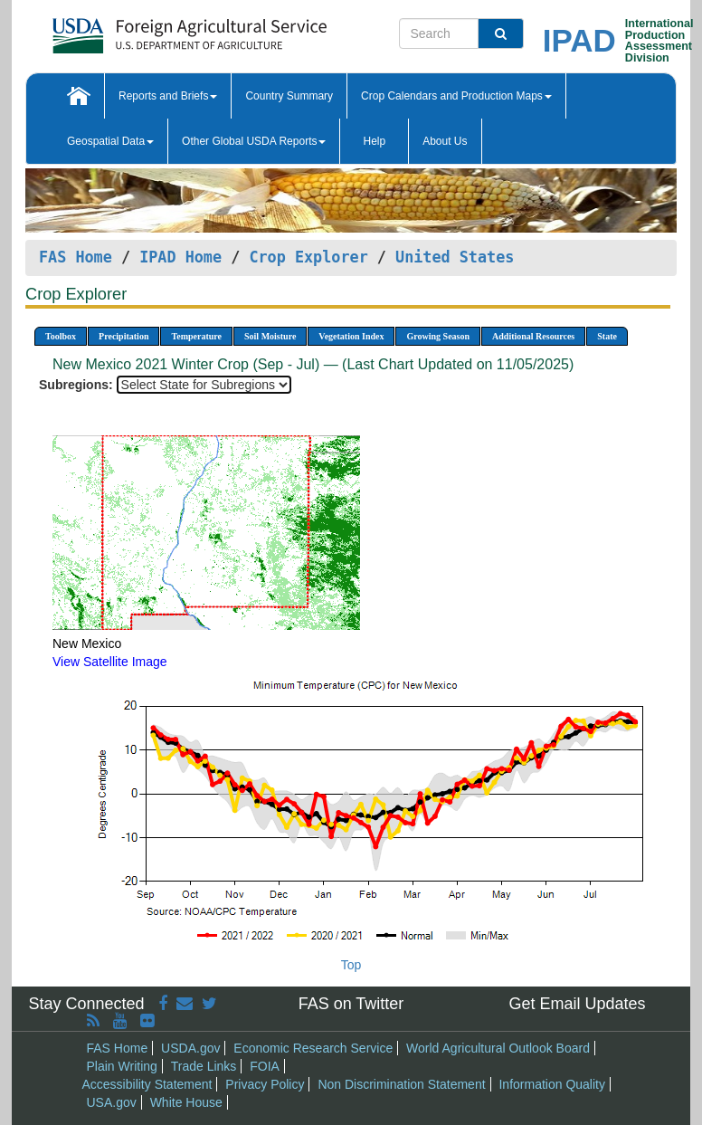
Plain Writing (122, 1066)
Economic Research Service (313, 1048)
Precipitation (123, 336)
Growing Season (438, 336)
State (607, 336)
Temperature (196, 336)
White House (186, 1102)
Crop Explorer (308, 257)
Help (374, 141)
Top (351, 965)
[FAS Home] (144, 29)
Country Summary (289, 96)
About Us (444, 141)
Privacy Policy (264, 1084)
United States (454, 257)
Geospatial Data (110, 141)
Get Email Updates (576, 1004)
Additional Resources (533, 336)
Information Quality (551, 1084)
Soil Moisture (270, 336)
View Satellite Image (109, 661)
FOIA (265, 1066)
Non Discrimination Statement (401, 1084)
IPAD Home (180, 257)
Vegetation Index (351, 336)
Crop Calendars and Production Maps (456, 96)
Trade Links (204, 1066)
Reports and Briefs (168, 96)
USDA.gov (190, 1048)
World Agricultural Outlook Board (498, 1048)
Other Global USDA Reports (254, 141)
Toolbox (60, 336)
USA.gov (112, 1102)
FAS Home (75, 257)
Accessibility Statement (147, 1084)
